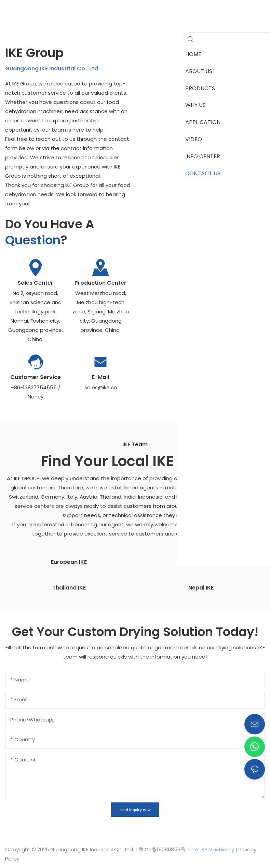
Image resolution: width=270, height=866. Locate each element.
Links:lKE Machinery (211, 848)
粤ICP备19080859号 (162, 848)
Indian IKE (201, 562)
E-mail (100, 377)
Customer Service (35, 377)
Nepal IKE (201, 587)
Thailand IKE (69, 587)
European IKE (69, 562)
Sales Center (35, 283)
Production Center (100, 283)
